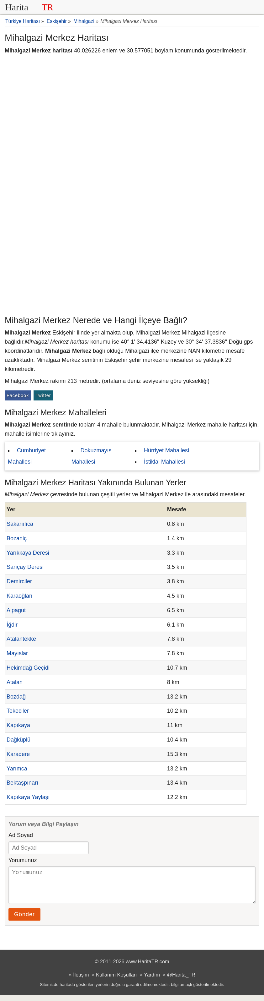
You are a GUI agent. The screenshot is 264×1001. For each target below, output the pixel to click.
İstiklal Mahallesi (164, 462)
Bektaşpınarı (22, 783)
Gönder (24, 920)
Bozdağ (16, 697)
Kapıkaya (18, 725)
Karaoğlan (19, 596)
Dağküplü (18, 740)
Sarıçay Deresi (25, 567)
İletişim (81, 981)
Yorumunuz (22, 860)
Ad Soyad (20, 835)
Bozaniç (17, 538)
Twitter (43, 395)
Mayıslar (17, 653)
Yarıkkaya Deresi (28, 553)
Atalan (15, 682)
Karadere (18, 754)
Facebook (18, 395)
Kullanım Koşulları (116, 981)
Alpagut (16, 610)
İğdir (12, 625)
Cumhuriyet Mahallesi (27, 456)
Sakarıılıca (20, 524)
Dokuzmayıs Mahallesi (91, 456)
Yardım (152, 981)
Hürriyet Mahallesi (166, 450)
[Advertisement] (132, 265)
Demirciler (19, 581)
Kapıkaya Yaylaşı (28, 797)
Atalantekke (21, 639)
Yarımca (17, 768)
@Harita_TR (181, 981)
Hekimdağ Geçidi (28, 668)
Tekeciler (18, 711)
